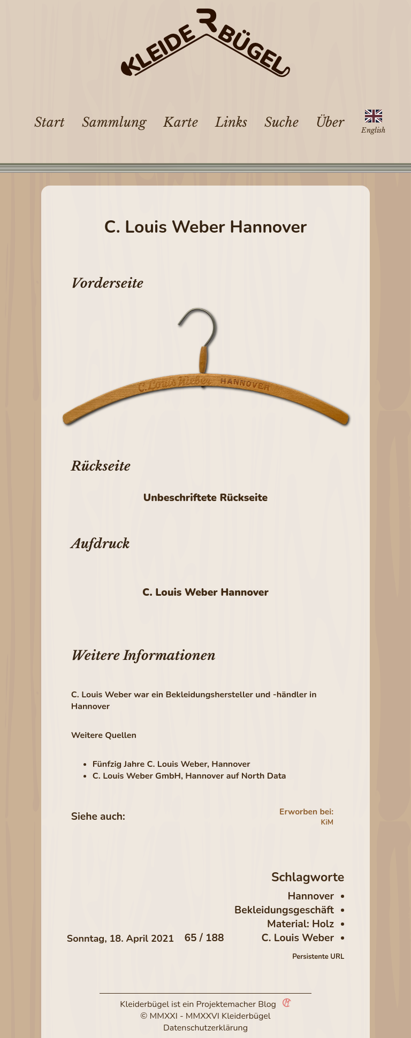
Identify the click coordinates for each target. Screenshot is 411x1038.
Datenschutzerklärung (205, 1028)
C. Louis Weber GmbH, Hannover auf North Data (189, 776)
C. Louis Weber (298, 938)
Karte (180, 122)
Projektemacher (226, 1004)
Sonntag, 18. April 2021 (120, 938)
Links (231, 122)
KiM (327, 822)
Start (49, 122)
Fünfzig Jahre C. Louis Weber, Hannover (171, 764)
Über (330, 122)
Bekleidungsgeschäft (284, 910)
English (373, 130)
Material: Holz (300, 924)
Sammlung (114, 122)
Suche (281, 122)
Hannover (311, 896)
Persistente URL (318, 957)
